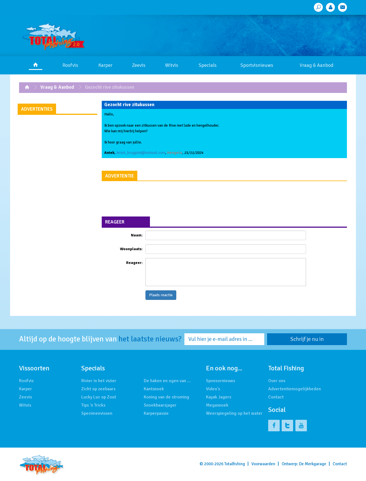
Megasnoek (217, 405)
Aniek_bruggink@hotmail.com (140, 152)
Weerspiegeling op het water (234, 413)
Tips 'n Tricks (93, 405)
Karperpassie (156, 413)
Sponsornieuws (220, 381)
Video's (213, 389)
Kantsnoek (154, 389)
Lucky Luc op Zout (98, 397)
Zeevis (138, 65)
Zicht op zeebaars (98, 389)
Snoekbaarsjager (160, 405)
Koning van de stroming (166, 397)
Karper (105, 65)
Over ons (276, 381)
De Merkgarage (312, 463)
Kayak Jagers (218, 397)
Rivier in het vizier (98, 381)
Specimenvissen (96, 413)
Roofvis (70, 65)
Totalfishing (234, 463)
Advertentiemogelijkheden (294, 389)
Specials (208, 65)
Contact (276, 397)
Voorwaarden (263, 463)
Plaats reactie (161, 295)
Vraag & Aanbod (316, 65)
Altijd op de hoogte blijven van (100, 339)
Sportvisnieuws (256, 65)
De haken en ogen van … (167, 381)
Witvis (171, 65)
